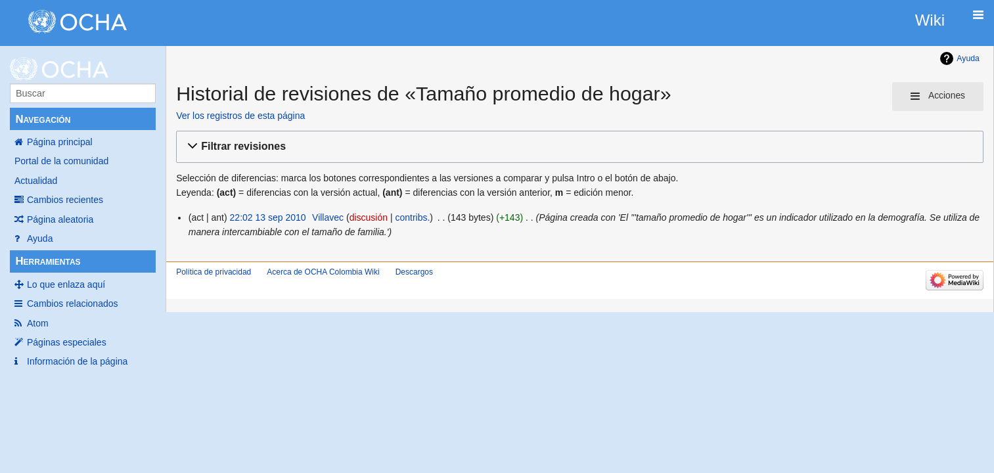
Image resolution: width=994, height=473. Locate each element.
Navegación (42, 119)
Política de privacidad (213, 272)
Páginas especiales (66, 342)
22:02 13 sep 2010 (268, 217)
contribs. (412, 217)
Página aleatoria (60, 219)
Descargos (414, 272)
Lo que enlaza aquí (66, 284)
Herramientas (47, 261)
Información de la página (77, 361)
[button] (577, 147)
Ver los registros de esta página (240, 115)
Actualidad (35, 180)
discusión (369, 217)
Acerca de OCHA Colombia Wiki (323, 272)
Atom (38, 323)
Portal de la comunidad (61, 161)
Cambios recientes (65, 199)
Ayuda (40, 238)
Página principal (60, 142)
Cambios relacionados (72, 303)
